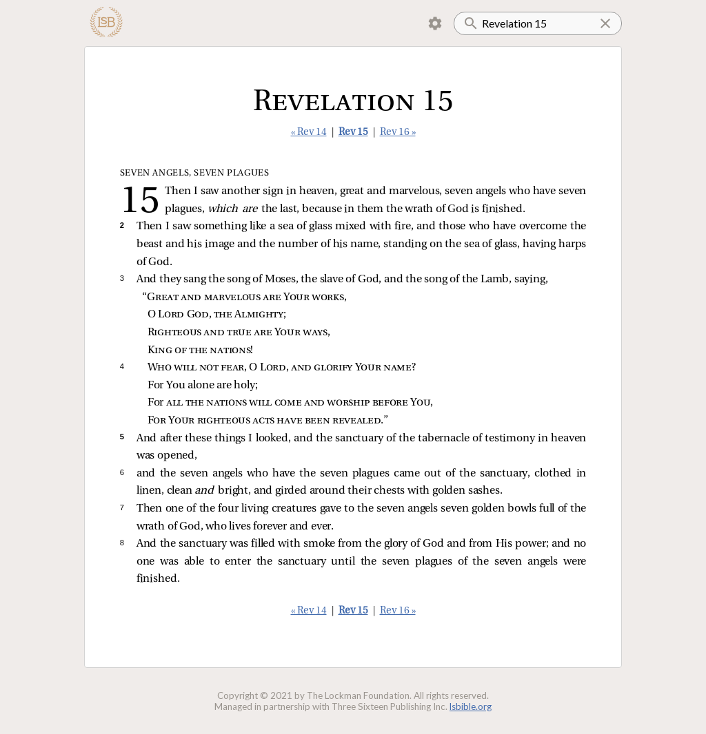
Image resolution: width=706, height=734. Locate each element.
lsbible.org (471, 706)
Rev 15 (353, 132)
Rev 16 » (398, 132)
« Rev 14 (309, 132)
